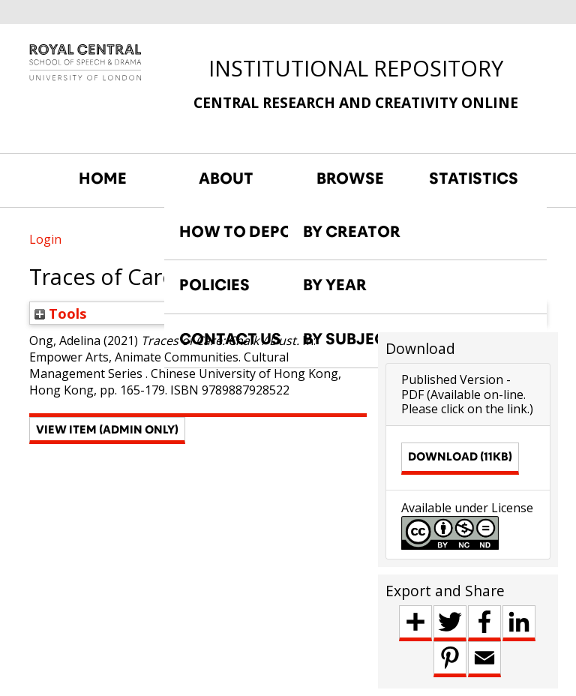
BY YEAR (335, 285)
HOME (103, 179)
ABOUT (226, 179)
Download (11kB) (460, 456)
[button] (107, 430)
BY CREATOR (351, 232)
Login (45, 239)
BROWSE (350, 179)
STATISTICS (473, 179)
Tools (60, 313)
